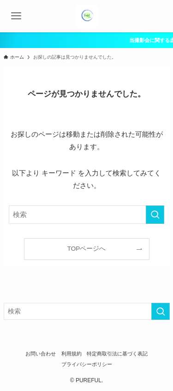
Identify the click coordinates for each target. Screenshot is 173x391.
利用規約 (71, 353)
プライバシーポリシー (86, 364)
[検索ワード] (87, 214)
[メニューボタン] (16, 16)
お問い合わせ (40, 353)
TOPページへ (86, 248)
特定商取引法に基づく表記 (117, 353)
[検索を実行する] (155, 214)
